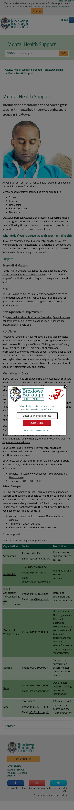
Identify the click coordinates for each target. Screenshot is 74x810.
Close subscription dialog (65, 386)
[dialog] (37, 410)
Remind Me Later (42, 430)
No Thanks (28, 430)
